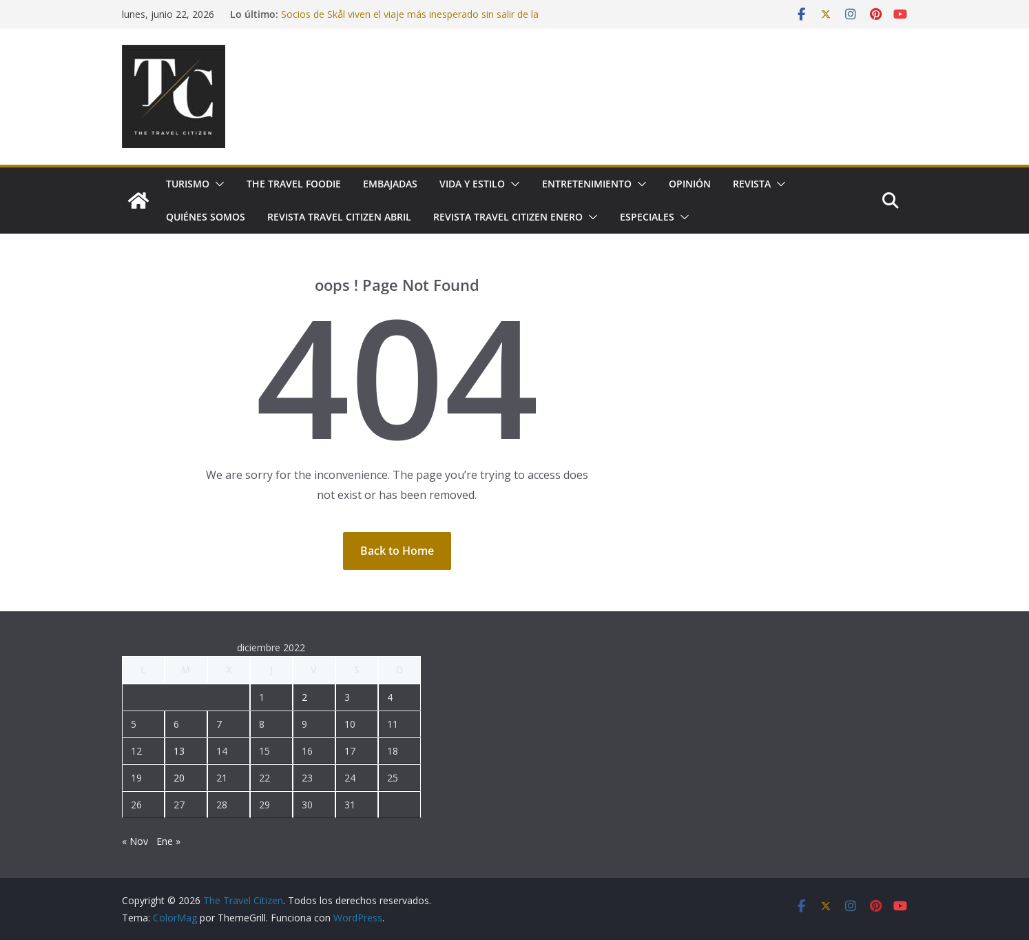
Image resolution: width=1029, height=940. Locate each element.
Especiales (647, 216)
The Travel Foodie (294, 183)
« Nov (135, 841)
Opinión (690, 183)
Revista (752, 183)
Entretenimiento (587, 183)
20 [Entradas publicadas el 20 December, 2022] (179, 777)
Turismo (187, 183)
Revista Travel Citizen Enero (508, 216)
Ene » (168, 841)
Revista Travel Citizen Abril (339, 216)
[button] (217, 184)
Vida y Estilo (472, 183)
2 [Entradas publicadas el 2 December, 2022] (304, 697)
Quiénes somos (205, 216)
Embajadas (390, 183)
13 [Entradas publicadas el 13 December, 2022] (179, 750)
